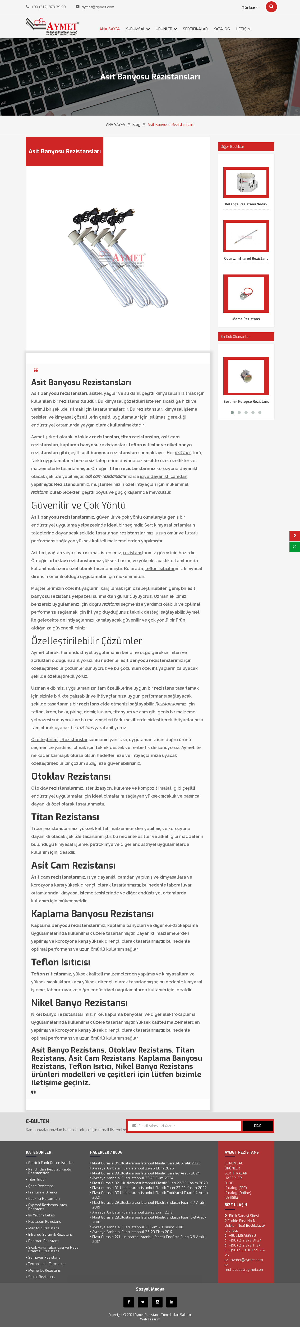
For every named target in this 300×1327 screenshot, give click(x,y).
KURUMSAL (138, 28)
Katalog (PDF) (236, 1188)
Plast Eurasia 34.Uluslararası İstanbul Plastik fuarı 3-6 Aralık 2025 (146, 1163)
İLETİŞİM (243, 28)
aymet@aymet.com (97, 6)
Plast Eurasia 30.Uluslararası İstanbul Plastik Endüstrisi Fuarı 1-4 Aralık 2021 (150, 1195)
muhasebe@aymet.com (244, 1270)
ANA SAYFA (109, 28)
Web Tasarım (150, 1319)
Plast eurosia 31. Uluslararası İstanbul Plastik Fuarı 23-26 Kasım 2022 (149, 1188)
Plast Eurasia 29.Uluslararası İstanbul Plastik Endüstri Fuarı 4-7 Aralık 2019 (148, 1205)
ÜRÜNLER (166, 28)
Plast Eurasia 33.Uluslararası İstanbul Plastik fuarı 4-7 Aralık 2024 (146, 1173)
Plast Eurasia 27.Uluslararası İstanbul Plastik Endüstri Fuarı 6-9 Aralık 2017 (148, 1239)
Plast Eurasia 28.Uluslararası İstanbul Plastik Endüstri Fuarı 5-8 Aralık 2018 (149, 1220)
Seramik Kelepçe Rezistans (246, 401)
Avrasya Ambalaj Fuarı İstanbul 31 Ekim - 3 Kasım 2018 (137, 1227)
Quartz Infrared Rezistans (246, 258)
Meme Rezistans (246, 319)
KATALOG (222, 28)
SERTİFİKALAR (195, 28)
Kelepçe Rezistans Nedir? (246, 204)
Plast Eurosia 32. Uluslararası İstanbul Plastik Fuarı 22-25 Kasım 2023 (150, 1183)
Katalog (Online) (238, 1193)
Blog (136, 124)
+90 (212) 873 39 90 (48, 6)
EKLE (257, 1126)
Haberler (233, 1178)
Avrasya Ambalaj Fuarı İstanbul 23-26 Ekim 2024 (132, 1178)
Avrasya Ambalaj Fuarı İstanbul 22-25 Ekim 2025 (133, 1168)
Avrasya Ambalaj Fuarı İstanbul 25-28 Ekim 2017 (132, 1232)
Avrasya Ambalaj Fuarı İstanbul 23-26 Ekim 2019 (132, 1212)
